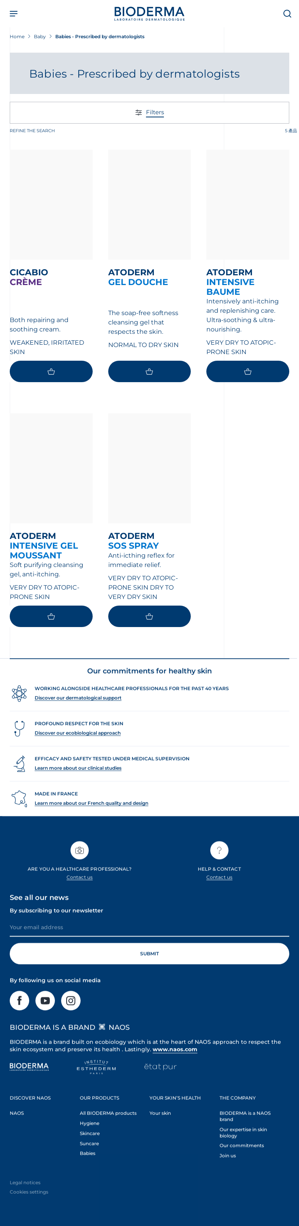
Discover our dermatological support (78, 711)
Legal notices (25, 1195)
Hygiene (89, 1136)
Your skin (160, 1126)
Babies (87, 1166)
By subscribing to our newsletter (56, 923)
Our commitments (242, 1158)
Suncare (89, 1156)
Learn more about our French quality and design (91, 816)
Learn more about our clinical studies (78, 781)
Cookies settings (29, 1205)
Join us (228, 1168)
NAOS (17, 1126)
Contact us (80, 890)
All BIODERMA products (108, 1126)
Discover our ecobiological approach (78, 746)
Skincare (90, 1146)
